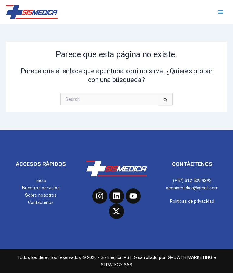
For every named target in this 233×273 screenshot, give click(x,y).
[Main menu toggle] (220, 12)
